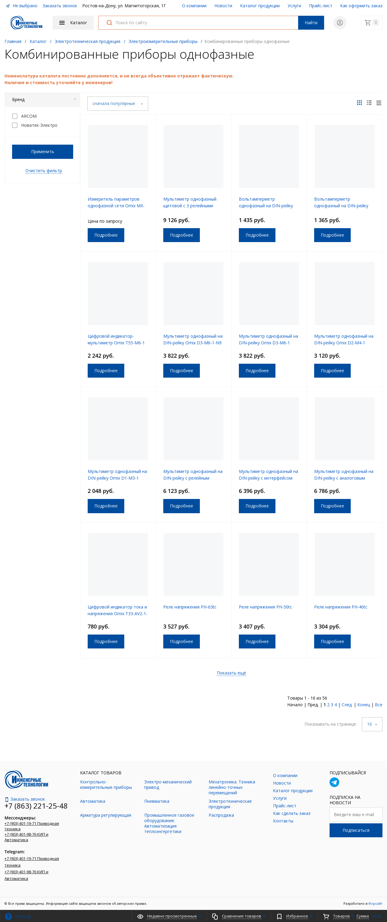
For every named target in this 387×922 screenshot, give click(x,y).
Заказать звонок (60, 5)
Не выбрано (21, 5)
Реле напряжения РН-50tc (265, 607)
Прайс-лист (320, 5)
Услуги (294, 5)
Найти (311, 22)
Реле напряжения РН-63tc (189, 607)
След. (347, 704)
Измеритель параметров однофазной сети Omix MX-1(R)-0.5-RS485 (116, 205)
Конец (363, 704)
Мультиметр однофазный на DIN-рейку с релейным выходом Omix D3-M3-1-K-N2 (193, 477)
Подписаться (356, 830)
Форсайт (375, 903)
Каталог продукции (260, 5)
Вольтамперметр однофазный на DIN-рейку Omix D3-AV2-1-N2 (266, 205)
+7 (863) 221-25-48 (36, 806)
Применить (42, 151)
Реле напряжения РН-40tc (340, 607)
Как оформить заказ (361, 5)
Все (378, 704)
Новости (223, 5)
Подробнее (106, 235)
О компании (194, 5)
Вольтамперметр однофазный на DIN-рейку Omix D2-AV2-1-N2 (341, 205)
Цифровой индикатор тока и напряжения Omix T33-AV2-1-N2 (118, 613)
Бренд (44, 99)
